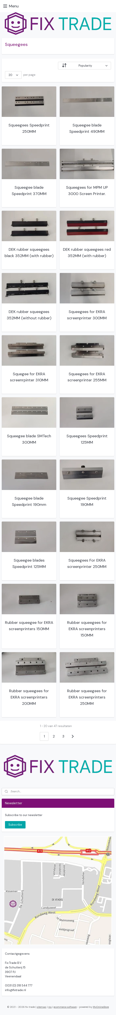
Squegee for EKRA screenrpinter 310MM (29, 377)
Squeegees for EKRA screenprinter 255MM (87, 377)
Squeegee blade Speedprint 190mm (29, 501)
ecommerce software (65, 1006)
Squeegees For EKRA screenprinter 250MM (86, 563)
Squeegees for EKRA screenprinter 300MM (87, 315)
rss (50, 1006)
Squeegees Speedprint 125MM (87, 439)
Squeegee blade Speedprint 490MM (87, 128)
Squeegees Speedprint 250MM (29, 128)
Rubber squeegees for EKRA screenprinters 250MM (87, 697)
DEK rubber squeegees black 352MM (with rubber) (29, 252)
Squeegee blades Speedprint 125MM (29, 563)
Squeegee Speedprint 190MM (86, 501)
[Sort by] (84, 65)
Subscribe (15, 824)
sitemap (41, 1006)
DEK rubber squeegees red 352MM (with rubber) (87, 252)
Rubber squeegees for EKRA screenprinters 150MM (87, 629)
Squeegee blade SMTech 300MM (29, 439)
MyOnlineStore (101, 1006)
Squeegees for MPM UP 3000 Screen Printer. (87, 190)
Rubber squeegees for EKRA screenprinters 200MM (29, 697)
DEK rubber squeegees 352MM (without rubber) (29, 315)
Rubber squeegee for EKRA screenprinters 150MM (29, 625)
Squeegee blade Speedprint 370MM (29, 190)
